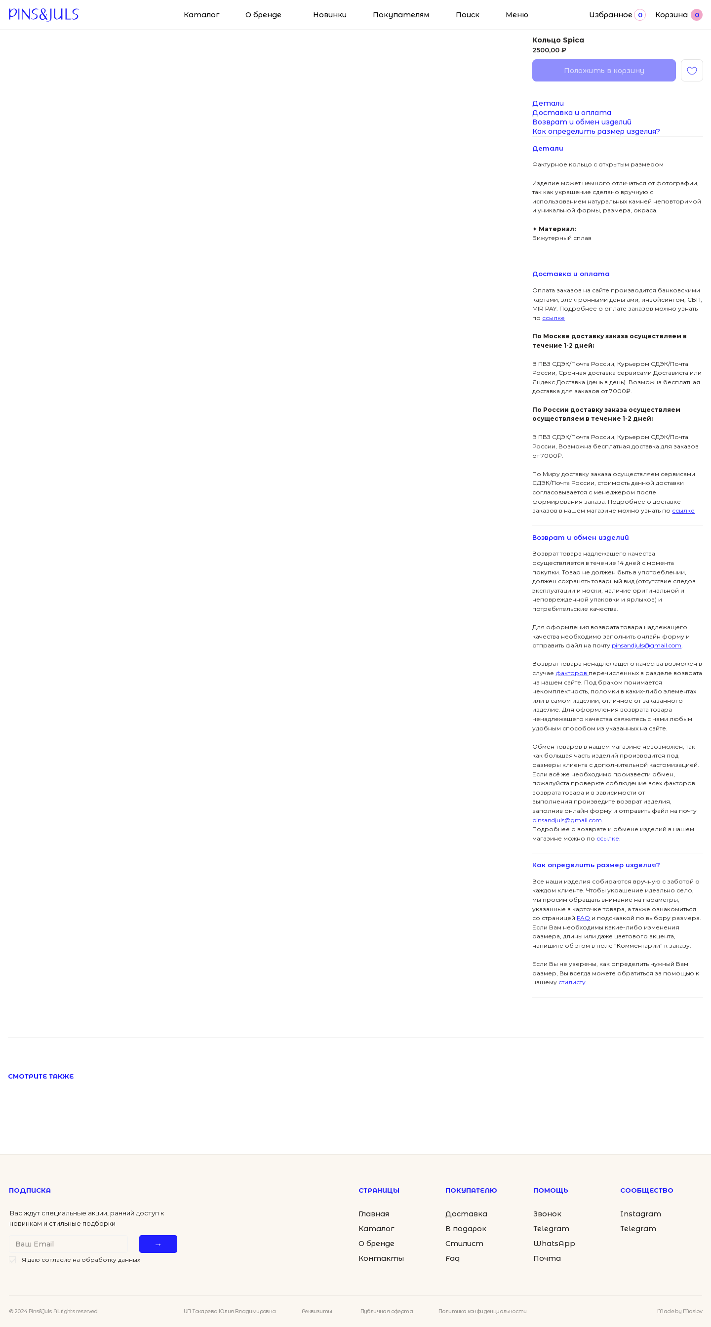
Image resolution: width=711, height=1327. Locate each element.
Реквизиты (317, 1311)
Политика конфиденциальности (482, 1311)
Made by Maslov (679, 1311)
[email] (68, 1244)
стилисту (571, 982)
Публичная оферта (386, 1311)
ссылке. (608, 838)
